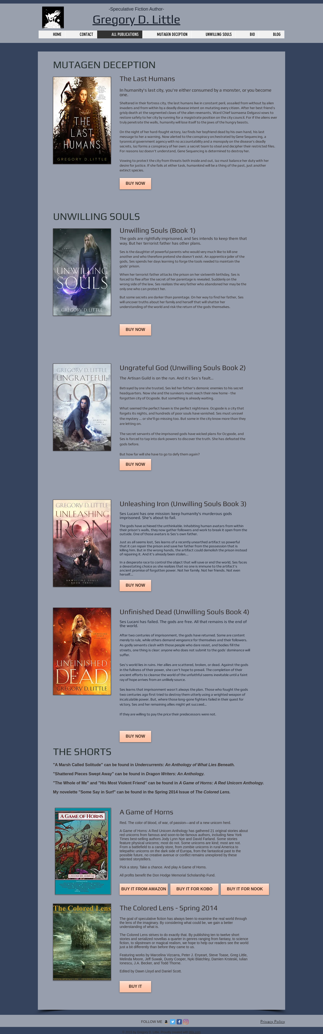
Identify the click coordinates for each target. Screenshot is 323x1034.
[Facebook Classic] (179, 1021)
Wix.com (195, 1032)
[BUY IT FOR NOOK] (245, 889)
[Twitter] (172, 1021)
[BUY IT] (135, 986)
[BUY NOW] (135, 183)
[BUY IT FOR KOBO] (194, 889)
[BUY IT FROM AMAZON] (144, 889)
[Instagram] (186, 1021)
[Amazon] (166, 1021)
